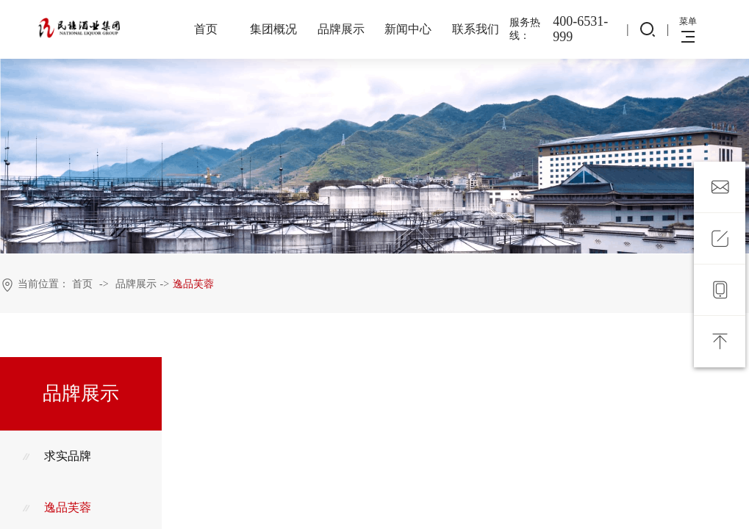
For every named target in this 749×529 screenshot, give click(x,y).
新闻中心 (407, 29)
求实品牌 (56, 456)
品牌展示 (341, 29)
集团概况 (273, 29)
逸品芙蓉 (193, 283)
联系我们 (475, 29)
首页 (206, 29)
